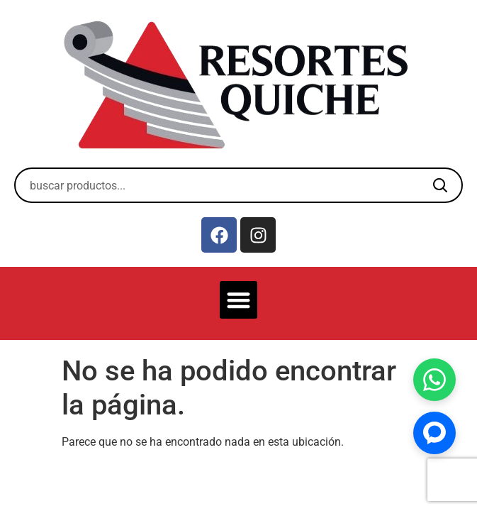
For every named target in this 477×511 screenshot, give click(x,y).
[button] (238, 300)
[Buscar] (440, 185)
